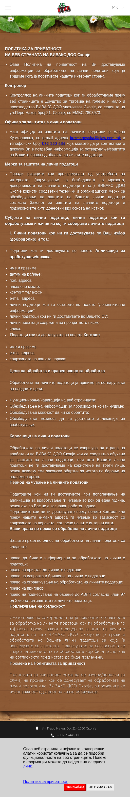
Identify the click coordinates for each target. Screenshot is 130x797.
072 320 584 (53, 143)
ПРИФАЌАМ (75, 787)
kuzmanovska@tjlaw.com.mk (95, 138)
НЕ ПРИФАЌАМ (100, 787)
